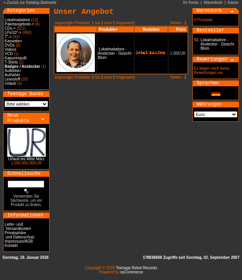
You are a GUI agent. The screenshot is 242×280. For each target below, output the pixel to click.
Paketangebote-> (19, 24)
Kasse (233, 2)
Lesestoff (12, 79)
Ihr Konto (191, 2)
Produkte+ (108, 29)
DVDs (10, 45)
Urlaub (10, 83)
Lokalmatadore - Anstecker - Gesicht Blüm (114, 53)
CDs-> (10, 28)
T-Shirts (11, 62)
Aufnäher (12, 75)
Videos (10, 49)
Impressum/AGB (19, 241)
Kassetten (13, 41)
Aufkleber (13, 71)
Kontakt (11, 245)
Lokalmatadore (17, 20)
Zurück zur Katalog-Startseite (32, 2)
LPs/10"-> (13, 32)
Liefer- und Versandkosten (18, 226)
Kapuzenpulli (16, 58)
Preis (181, 29)
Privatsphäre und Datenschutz (20, 235)
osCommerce (131, 272)
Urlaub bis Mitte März (26, 159)
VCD (9, 54)
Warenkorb (213, 2)
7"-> (8, 37)
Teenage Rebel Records (136, 268)
